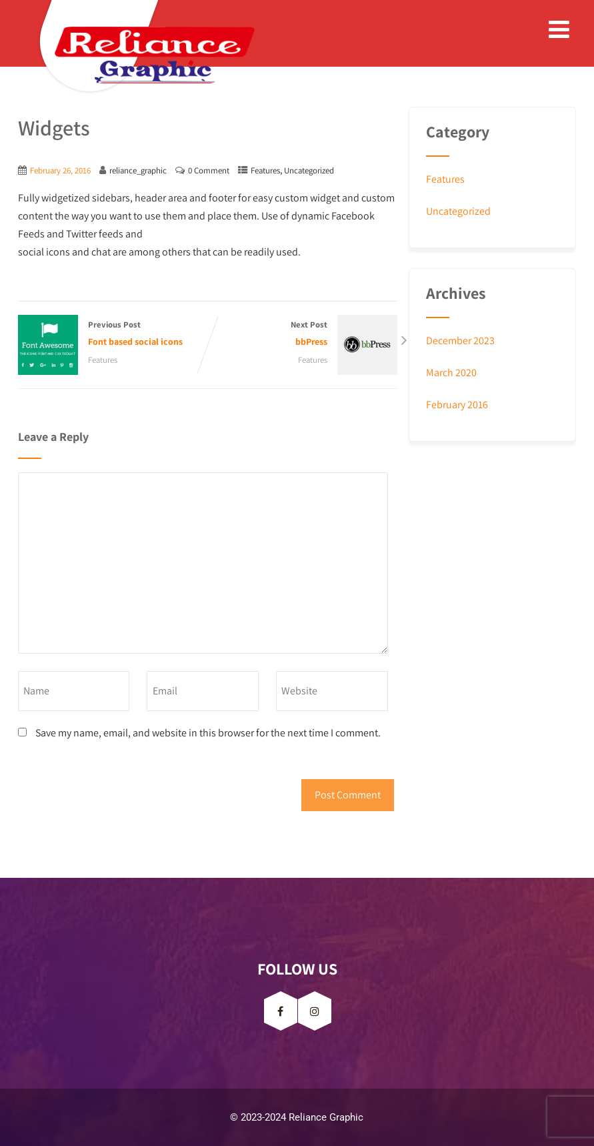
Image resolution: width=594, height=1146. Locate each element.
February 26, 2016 (60, 170)
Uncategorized (309, 170)
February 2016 (457, 405)
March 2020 (451, 373)
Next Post (303, 334)
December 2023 (460, 341)
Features (265, 170)
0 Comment (208, 170)
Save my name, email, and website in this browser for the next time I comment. (208, 733)
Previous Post (113, 334)
